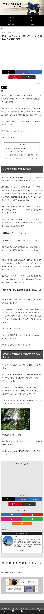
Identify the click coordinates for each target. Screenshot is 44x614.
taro (15, 536)
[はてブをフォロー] (15, 550)
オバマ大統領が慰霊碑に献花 (17, 148)
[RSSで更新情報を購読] (25, 550)
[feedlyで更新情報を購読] (23, 550)
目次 (19, 144)
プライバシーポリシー (22, 608)
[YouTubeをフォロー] (18, 550)
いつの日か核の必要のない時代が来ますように (23, 158)
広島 (4, 91)
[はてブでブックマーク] (35, 72)
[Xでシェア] (8, 72)
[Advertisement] (22, 54)
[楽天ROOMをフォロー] (20, 550)
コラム (4, 87)
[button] (29, 77)
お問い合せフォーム (36, 608)
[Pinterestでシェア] (15, 77)
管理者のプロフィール (8, 608)
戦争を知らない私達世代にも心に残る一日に (23, 155)
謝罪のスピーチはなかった (17, 151)
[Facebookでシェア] (22, 72)
